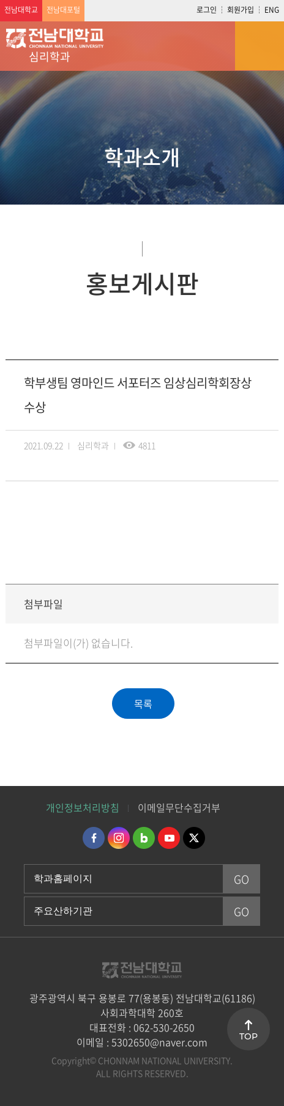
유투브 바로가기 (169, 838)
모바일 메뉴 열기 (259, 45)
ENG (271, 9)
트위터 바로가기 (194, 838)
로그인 (206, 9)
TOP (248, 1036)
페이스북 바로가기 (94, 838)
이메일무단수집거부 (179, 807)
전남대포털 (63, 9)
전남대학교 (21, 9)
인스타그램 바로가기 (119, 838)
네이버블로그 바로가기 (144, 838)
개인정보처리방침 (82, 807)
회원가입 (240, 9)
